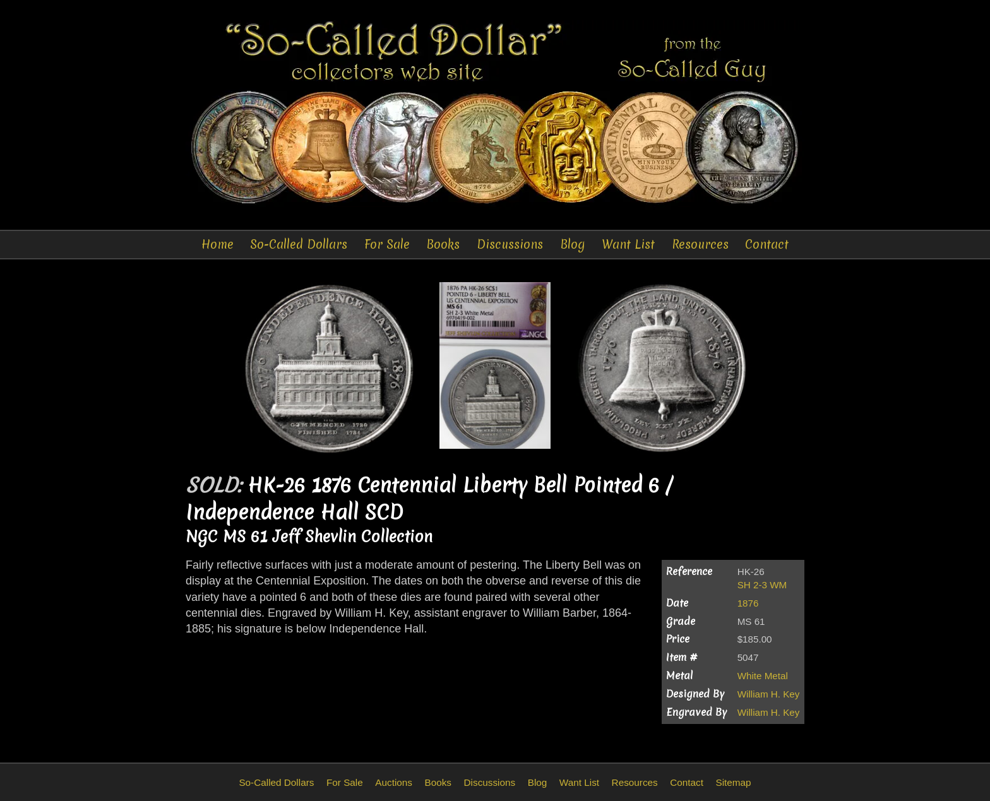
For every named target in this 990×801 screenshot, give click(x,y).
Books (443, 244)
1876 (748, 603)
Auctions (393, 782)
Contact (767, 244)
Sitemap (733, 782)
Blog (572, 244)
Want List (628, 244)
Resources (700, 244)
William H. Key (768, 694)
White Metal (762, 675)
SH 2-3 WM (762, 584)
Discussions (510, 244)
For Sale (387, 244)
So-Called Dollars (298, 244)
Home (217, 244)
